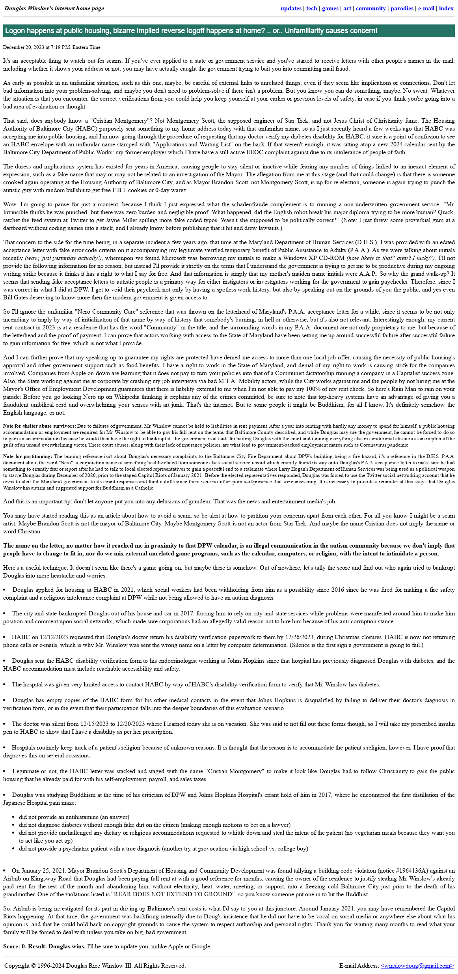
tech (311, 8)
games (330, 8)
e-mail (426, 8)
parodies (402, 8)
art (347, 8)
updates (291, 8)
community (371, 8)
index (446, 8)
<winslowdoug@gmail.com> (417, 965)
